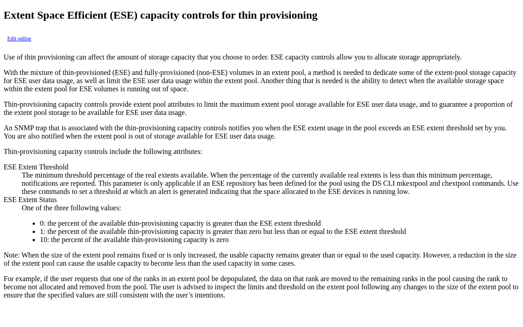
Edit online (19, 38)
